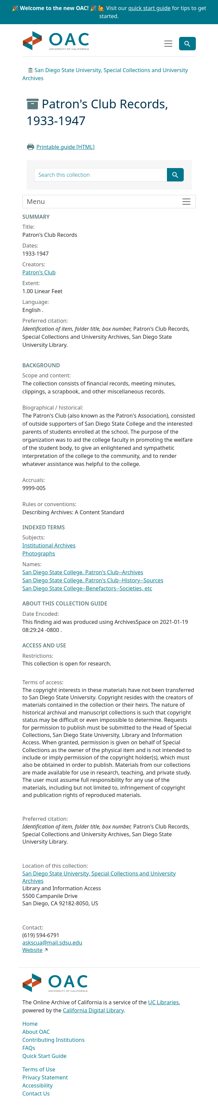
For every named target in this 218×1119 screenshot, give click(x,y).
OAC (56, 41)
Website (33, 950)
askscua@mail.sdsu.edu (52, 942)
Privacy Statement (45, 1077)
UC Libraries (163, 1002)
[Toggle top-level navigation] (168, 44)
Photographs (39, 553)
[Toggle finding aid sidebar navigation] (109, 201)
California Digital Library (93, 1010)
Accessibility (38, 1085)
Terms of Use (39, 1069)
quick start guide (149, 8)
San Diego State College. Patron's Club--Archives (83, 572)
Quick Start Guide (45, 1056)
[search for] (100, 174)
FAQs (29, 1048)
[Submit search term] (175, 174)
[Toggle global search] (187, 44)
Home (30, 1023)
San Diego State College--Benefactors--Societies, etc (87, 588)
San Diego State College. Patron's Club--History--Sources (93, 580)
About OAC (36, 1031)
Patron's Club (39, 272)
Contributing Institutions (54, 1040)
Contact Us (36, 1093)
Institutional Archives (49, 545)
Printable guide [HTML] (65, 147)
